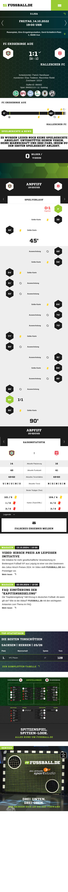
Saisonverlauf (64, 441)
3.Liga (47, 14)
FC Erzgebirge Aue (18, 43)
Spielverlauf (34, 200)
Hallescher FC (52, 64)
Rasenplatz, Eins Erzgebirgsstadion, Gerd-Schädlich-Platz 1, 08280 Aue (36, 33)
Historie (4, 441)
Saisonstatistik (34, 442)
